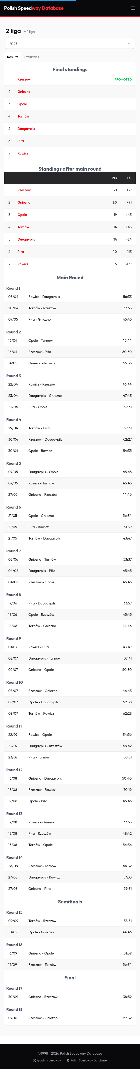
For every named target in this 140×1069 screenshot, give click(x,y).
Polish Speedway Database (87, 1060)
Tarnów (23, 116)
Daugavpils (26, 128)
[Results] (12, 57)
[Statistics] (31, 57)
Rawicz (22, 153)
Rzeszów (24, 79)
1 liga (29, 32)
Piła (20, 141)
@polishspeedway (47, 1060)
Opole (22, 104)
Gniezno (23, 91)
